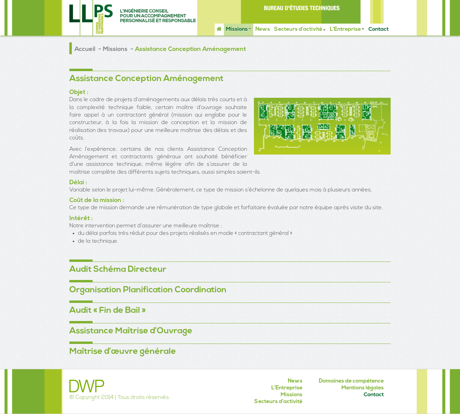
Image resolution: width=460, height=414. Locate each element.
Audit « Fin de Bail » (107, 310)
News (262, 29)
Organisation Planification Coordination (148, 290)
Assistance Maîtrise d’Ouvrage (130, 331)
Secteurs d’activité (300, 29)
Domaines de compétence (351, 381)
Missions (238, 29)
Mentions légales (362, 388)
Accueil (85, 49)
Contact (378, 29)
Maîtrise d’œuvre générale (122, 351)
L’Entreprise (347, 29)
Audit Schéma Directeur (117, 269)
